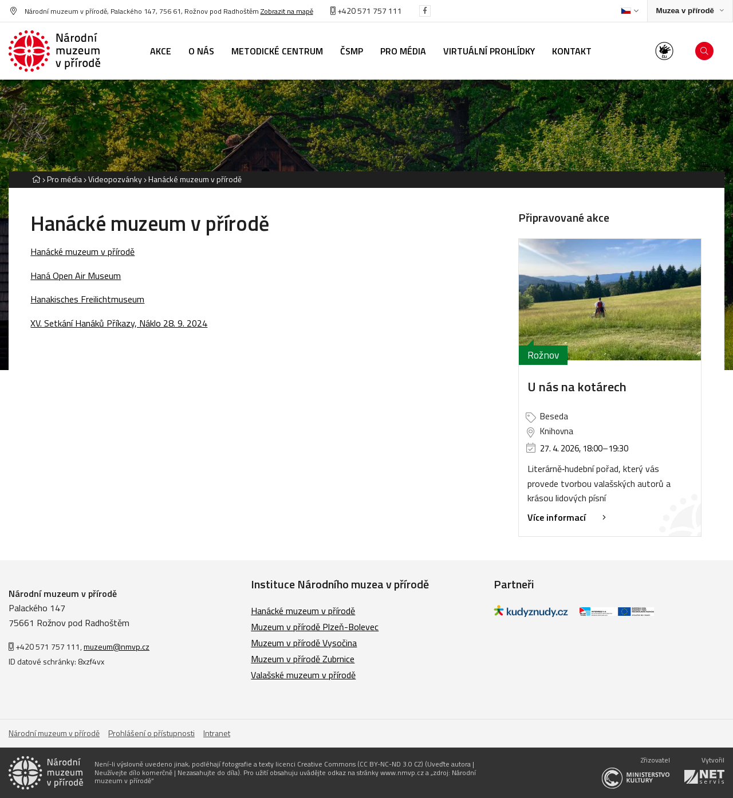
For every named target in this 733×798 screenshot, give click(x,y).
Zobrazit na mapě (287, 11)
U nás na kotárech (576, 386)
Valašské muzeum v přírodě (303, 675)
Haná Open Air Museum (75, 275)
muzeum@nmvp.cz (116, 646)
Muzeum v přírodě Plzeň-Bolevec (315, 627)
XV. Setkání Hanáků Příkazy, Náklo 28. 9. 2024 (118, 323)
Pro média (64, 179)
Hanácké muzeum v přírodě (195, 179)
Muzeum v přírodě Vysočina (304, 643)
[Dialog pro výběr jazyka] (629, 11)
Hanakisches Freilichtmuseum (87, 299)
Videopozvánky (115, 179)
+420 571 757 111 (366, 11)
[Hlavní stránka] (36, 179)
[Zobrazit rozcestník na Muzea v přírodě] (690, 11)
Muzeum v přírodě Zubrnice (302, 659)
